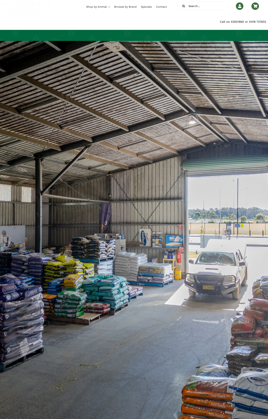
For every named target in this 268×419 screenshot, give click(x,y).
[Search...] (203, 6)
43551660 (237, 21)
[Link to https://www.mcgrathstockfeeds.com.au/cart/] (255, 6)
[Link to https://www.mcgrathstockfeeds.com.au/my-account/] (239, 6)
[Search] (183, 6)
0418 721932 (257, 21)
